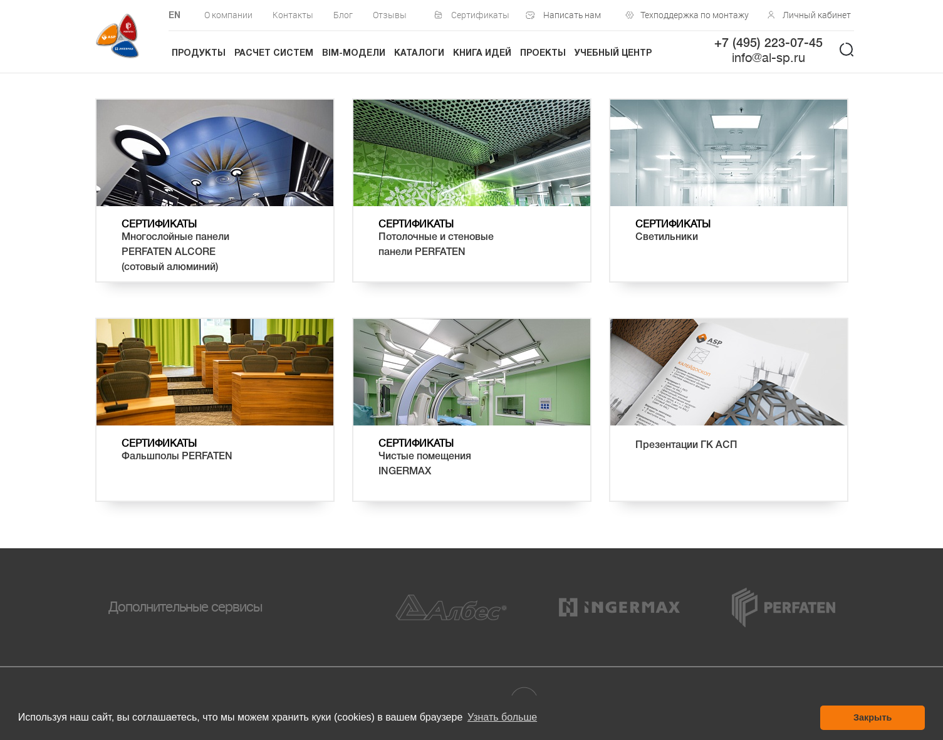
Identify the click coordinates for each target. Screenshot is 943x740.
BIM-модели (353, 54)
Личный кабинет (817, 15)
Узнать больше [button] (502, 717)
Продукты (199, 54)
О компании (228, 15)
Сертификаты (480, 15)
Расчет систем (273, 54)
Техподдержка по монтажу (692, 15)
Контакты (293, 15)
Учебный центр (613, 54)
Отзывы (390, 15)
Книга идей (482, 54)
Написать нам (572, 15)
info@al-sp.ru (768, 58)
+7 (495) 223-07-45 (768, 44)
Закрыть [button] (872, 717)
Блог (343, 15)
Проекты (543, 54)
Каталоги (419, 54)
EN (174, 16)
